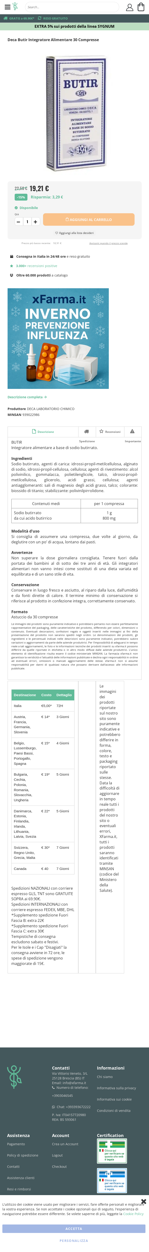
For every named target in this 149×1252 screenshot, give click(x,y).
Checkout (59, 1166)
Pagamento (16, 1144)
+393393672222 (78, 1107)
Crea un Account (65, 1144)
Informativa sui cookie (114, 1099)
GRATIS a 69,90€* (21, 18)
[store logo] (15, 7)
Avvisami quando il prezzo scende (108, 243)
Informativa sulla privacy (116, 1088)
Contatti (13, 1166)
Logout (57, 1155)
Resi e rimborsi (19, 1189)
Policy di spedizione (22, 1155)
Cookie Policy (133, 1214)
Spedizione (87, 431)
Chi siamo (105, 1076)
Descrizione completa (28, 397)
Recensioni (113, 432)
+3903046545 (62, 1095)
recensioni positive (33, 266)
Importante (132, 431)
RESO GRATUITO (55, 18)
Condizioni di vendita (114, 1110)
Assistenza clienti (21, 1178)
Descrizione (45, 432)
